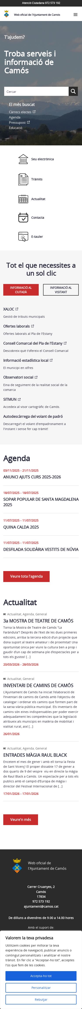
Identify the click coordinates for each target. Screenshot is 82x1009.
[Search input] (36, 91)
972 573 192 (41, 901)
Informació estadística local (25, 360)
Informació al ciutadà (21, 290)
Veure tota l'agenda (26, 576)
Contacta (31, 217)
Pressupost (17, 122)
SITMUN (9, 399)
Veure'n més (20, 819)
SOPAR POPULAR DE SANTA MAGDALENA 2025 (41, 502)
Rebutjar (41, 999)
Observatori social (18, 377)
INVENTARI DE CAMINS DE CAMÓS (38, 685)
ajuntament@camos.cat (41, 906)
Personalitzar (41, 988)
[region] (41, 970)
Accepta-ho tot (41, 976)
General (41, 614)
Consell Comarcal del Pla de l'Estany (32, 343)
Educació (15, 127)
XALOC (8, 309)
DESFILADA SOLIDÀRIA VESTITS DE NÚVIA (40, 549)
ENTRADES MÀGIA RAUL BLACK (35, 755)
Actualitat (31, 199)
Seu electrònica (36, 159)
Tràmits (30, 179)
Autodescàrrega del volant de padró (33, 416)
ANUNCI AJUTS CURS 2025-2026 (32, 477)
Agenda (14, 117)
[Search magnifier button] (73, 91)
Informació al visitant (61, 290)
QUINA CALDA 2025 (21, 527)
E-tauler (30, 237)
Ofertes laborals (16, 326)
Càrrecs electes (20, 112)
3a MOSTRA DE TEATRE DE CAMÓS (38, 621)
